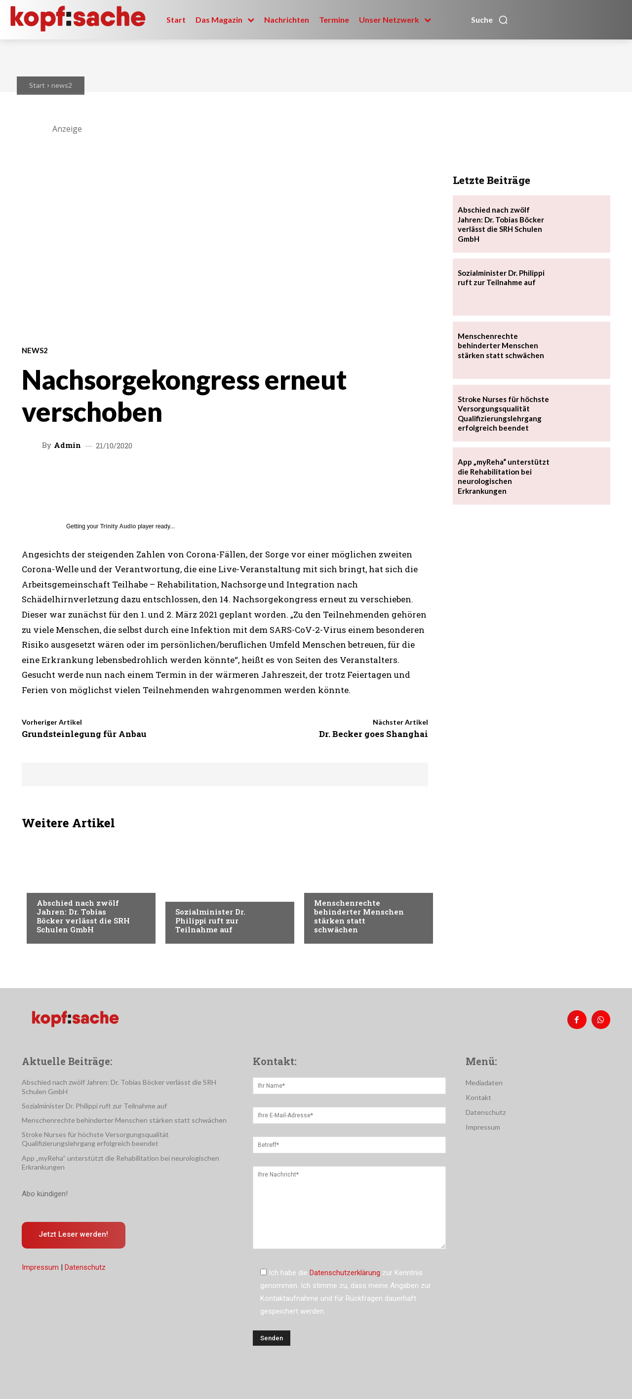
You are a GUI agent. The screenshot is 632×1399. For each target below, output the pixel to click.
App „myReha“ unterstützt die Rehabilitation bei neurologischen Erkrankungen (504, 476)
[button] (490, 19)
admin (67, 445)
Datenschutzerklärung (345, 1272)
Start (37, 85)
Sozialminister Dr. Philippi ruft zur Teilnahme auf (210, 920)
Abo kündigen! (45, 1193)
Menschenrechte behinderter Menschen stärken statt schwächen (359, 916)
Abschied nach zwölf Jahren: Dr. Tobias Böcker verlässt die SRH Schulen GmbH (83, 916)
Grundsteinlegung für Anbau (84, 733)
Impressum (40, 1267)
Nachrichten (59, 883)
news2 (61, 85)
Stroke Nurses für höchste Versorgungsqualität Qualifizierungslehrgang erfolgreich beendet (95, 1138)
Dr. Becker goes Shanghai (373, 733)
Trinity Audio (118, 526)
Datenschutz (85, 1267)
